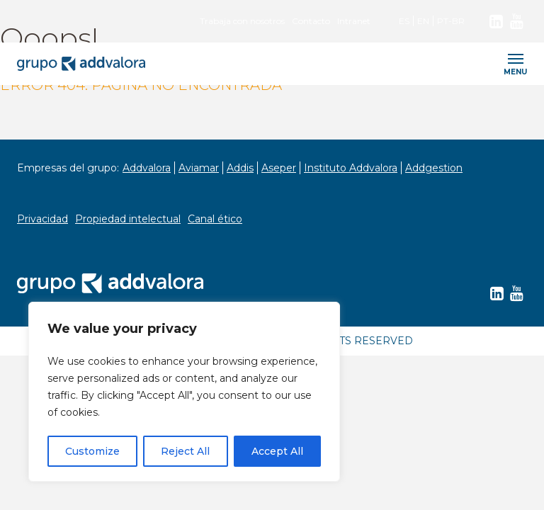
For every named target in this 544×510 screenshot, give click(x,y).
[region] (184, 392)
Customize (92, 451)
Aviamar (198, 168)
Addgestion (434, 168)
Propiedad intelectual (128, 218)
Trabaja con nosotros (242, 21)
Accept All (277, 451)
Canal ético (215, 218)
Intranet (353, 21)
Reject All (185, 451)
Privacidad (42, 218)
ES (404, 21)
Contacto (311, 21)
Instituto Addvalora (350, 168)
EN (423, 21)
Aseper (278, 168)
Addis (240, 168)
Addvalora (147, 168)
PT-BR (451, 21)
